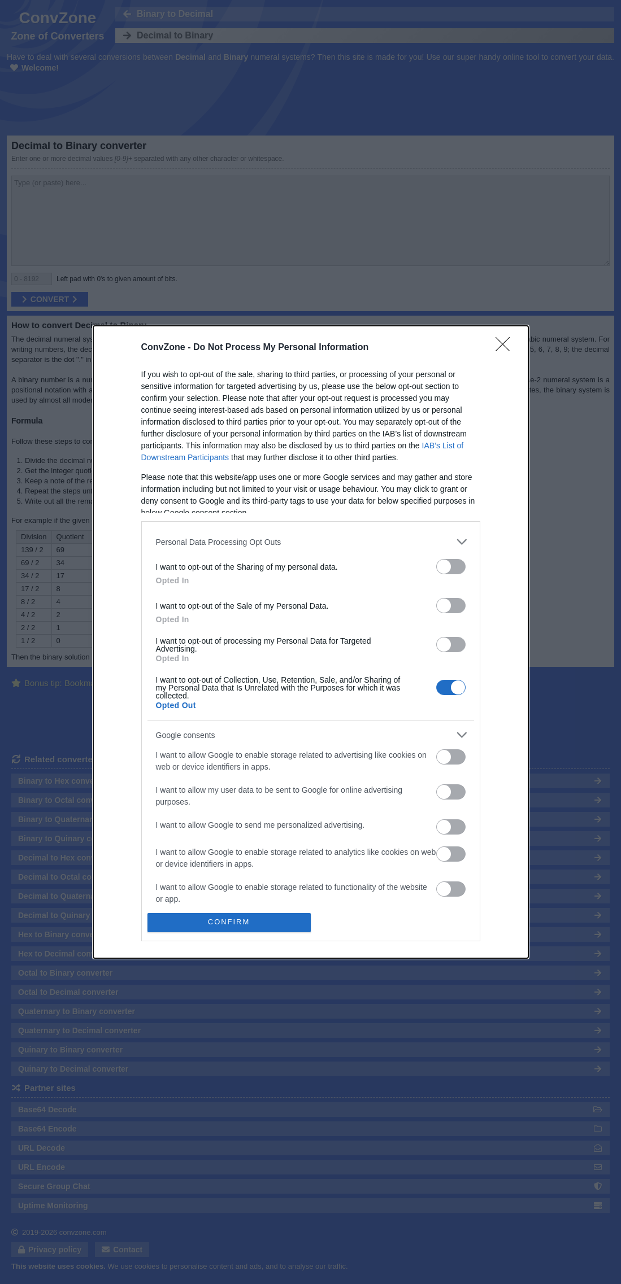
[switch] (451, 566)
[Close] (506, 348)
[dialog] (310, 642)
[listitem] (311, 542)
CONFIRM (229, 922)
